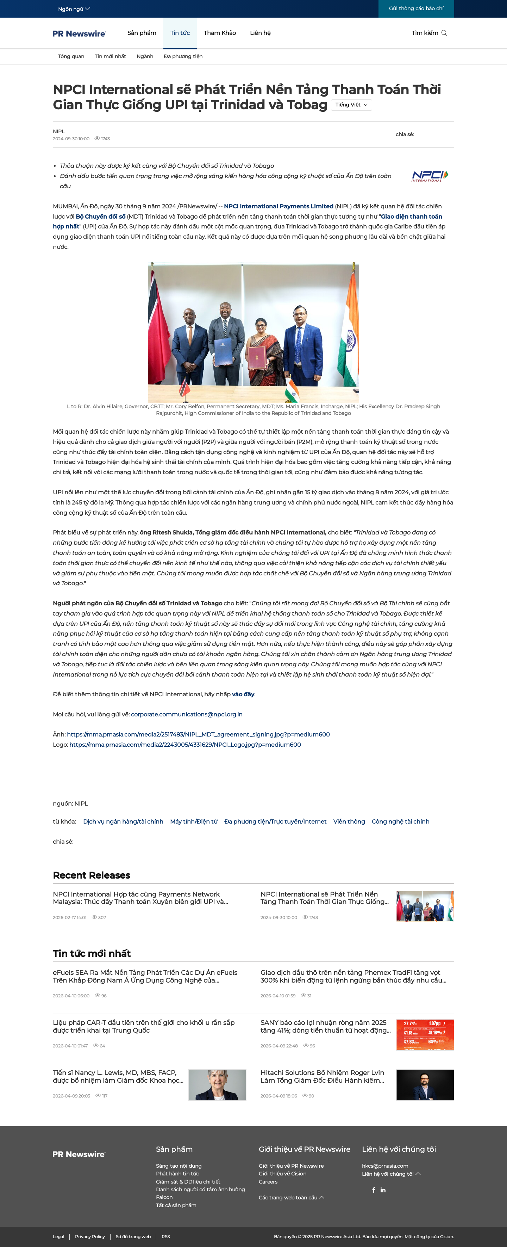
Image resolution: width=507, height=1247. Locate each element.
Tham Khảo (220, 33)
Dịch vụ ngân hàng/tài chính (123, 821)
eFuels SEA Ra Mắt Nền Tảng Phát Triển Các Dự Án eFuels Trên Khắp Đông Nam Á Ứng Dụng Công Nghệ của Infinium (145, 976)
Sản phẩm (141, 33)
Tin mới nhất (110, 56)
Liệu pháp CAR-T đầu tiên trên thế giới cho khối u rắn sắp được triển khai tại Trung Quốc (143, 1026)
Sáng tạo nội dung (179, 1166)
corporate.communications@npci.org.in (187, 714)
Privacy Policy (90, 1236)
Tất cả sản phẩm (176, 1205)
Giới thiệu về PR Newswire (304, 1149)
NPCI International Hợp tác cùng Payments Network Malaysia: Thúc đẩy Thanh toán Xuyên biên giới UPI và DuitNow (138, 898)
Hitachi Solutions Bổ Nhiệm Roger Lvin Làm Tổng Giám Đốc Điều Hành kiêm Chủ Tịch (322, 1076)
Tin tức (180, 33)
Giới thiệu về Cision (282, 1173)
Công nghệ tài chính (401, 821)
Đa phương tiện (183, 56)
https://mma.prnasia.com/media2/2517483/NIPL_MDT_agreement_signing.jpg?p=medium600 (198, 734)
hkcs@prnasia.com (385, 1166)
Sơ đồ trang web (133, 1236)
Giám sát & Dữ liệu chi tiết (188, 1182)
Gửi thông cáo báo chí (416, 8)
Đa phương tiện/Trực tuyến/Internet (275, 821)
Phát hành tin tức (177, 1173)
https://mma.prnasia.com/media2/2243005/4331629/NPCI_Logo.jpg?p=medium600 (185, 744)
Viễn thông (349, 821)
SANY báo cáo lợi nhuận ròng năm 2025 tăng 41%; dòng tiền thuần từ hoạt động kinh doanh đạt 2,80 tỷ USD (324, 1026)
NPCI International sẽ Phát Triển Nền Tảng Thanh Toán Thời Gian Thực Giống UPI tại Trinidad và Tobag (322, 898)
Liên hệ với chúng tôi (399, 1149)
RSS (166, 1236)
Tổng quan (71, 56)
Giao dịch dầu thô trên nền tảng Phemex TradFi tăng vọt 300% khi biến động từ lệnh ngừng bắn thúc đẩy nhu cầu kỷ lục (351, 976)
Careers (268, 1182)
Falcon (164, 1197)
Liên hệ (260, 33)
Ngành (145, 56)
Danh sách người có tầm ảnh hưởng (200, 1189)
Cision (446, 1236)
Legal (58, 1236)
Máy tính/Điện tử (194, 821)
